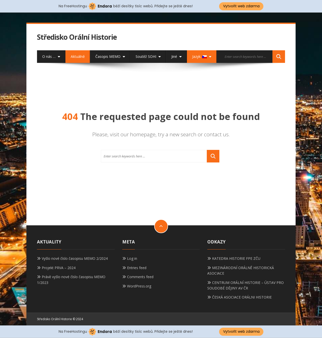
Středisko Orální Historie (77, 37)
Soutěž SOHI (148, 56)
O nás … (51, 56)
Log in (132, 258)
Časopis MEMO (110, 56)
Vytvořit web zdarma (241, 6)
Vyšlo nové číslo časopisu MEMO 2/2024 (75, 258)
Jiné (176, 56)
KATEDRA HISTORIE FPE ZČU (236, 258)
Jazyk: (201, 56)
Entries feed (136, 267)
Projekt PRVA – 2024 (58, 267)
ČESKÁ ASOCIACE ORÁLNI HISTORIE (242, 297)
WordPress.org (139, 286)
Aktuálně (78, 56)
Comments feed (140, 276)
